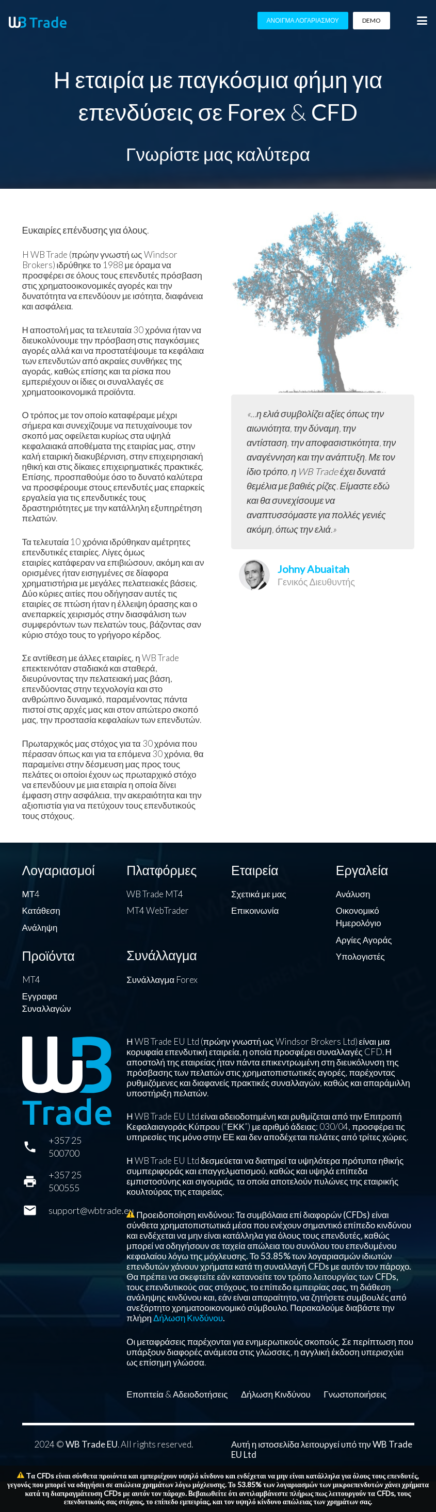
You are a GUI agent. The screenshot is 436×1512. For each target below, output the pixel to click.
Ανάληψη (40, 927)
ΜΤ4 (31, 894)
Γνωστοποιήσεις (355, 1394)
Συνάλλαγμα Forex (162, 979)
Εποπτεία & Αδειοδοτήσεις (177, 1394)
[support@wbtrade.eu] (35, 1210)
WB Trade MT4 (154, 894)
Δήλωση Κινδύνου (188, 1317)
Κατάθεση (41, 910)
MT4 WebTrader (157, 910)
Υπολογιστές (360, 956)
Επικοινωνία (255, 910)
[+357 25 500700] (35, 1147)
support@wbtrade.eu (91, 1210)
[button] (422, 20)
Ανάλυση (353, 894)
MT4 (31, 979)
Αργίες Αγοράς (364, 939)
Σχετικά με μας (258, 894)
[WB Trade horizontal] (38, 22)
